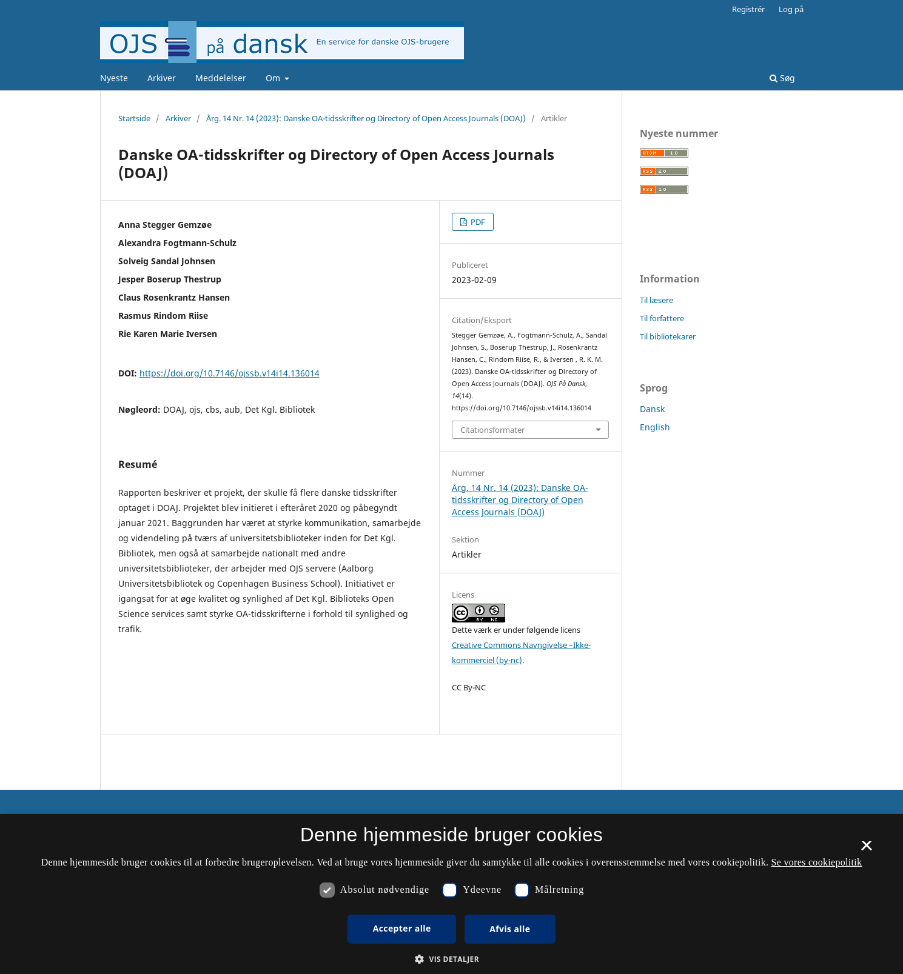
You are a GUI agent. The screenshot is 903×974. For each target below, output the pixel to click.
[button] (451, 959)
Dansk (652, 409)
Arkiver (161, 78)
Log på (791, 9)
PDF (477, 221)
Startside (134, 118)
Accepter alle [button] (402, 928)
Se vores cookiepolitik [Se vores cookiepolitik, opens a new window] (816, 862)
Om (274, 78)
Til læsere (656, 300)
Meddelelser (220, 78)
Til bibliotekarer (668, 336)
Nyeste (114, 78)
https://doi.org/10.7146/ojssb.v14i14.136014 (229, 373)
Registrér (748, 9)
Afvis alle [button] (509, 929)
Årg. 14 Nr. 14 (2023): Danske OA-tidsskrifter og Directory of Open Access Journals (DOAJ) (366, 118)
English (655, 427)
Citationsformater (492, 429)
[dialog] (451, 894)
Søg (782, 78)
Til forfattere (662, 318)
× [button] (866, 849)
